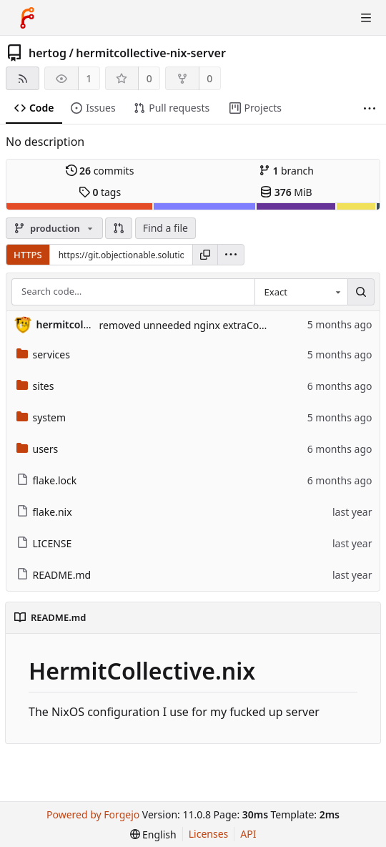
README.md (53, 575)
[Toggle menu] (366, 18)
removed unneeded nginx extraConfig (188, 325)
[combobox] (300, 291)
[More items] (369, 108)
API (248, 834)
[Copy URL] (205, 254)
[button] (118, 228)
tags (100, 192)
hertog (47, 53)
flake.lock (46, 480)
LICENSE (44, 543)
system (41, 417)
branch (286, 170)
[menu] (230, 254)
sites (35, 386)
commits (100, 170)
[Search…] (361, 291)
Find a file (165, 228)
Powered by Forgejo (92, 814)
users (37, 449)
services (43, 354)
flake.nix (44, 512)
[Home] (27, 18)
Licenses (209, 834)
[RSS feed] (22, 78)
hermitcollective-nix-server (151, 53)
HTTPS (28, 254)
